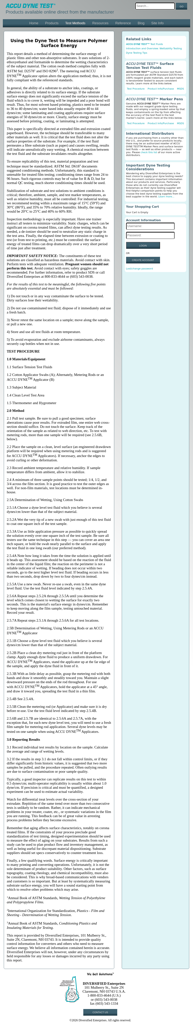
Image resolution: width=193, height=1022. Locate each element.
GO (181, 6)
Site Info (157, 23)
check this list (149, 152)
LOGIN (143, 245)
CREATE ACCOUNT (143, 260)
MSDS (180, 88)
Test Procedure (136, 88)
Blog (141, 23)
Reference (123, 23)
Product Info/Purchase (161, 88)
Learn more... (166, 196)
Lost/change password (139, 268)
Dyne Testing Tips (136, 52)
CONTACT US (100, 1012)
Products (51, 23)
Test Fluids (144, 44)
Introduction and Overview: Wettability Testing (154, 48)
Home (33, 23)
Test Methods (75, 23)
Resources (100, 23)
